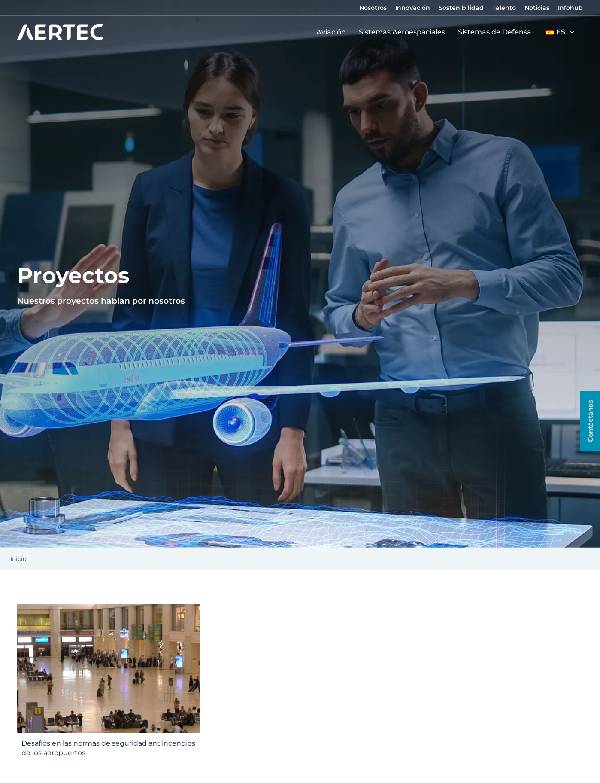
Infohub (570, 8)
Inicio (18, 559)
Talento (504, 8)
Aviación (333, 32)
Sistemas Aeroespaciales (404, 32)
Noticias (536, 8)
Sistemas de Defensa (497, 32)
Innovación (412, 8)
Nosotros (373, 8)
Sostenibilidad (461, 8)
